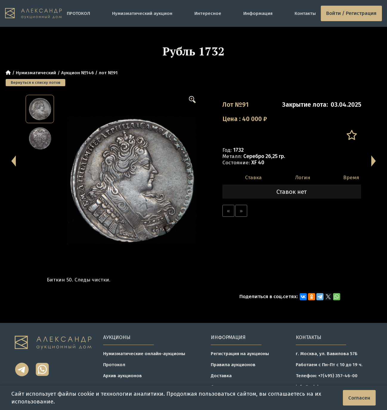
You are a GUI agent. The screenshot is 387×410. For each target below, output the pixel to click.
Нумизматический (36, 72)
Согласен (359, 398)
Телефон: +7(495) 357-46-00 (326, 375)
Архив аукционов (122, 375)
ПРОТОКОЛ (78, 13)
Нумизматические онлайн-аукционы (144, 353)
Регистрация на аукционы (240, 353)
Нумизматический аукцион (142, 13)
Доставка (221, 375)
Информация (258, 13)
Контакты (305, 13)
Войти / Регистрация (351, 13)
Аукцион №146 (77, 72)
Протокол (114, 364)
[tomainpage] (33, 13)
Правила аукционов (233, 364)
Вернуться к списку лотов (35, 82)
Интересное (207, 13)
